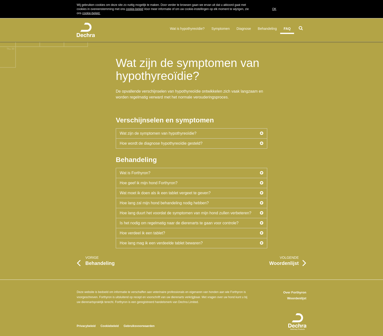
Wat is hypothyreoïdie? (187, 29)
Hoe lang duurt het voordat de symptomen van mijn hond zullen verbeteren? (191, 213)
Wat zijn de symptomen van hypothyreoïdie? (191, 133)
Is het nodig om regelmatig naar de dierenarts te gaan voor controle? (191, 223)
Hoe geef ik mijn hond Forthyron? (191, 183)
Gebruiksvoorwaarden (139, 326)
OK (274, 9)
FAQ (287, 29)
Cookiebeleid (109, 326)
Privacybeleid (86, 326)
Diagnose (243, 29)
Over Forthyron (294, 292)
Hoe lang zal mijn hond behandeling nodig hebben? (191, 203)
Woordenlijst (296, 298)
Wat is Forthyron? (191, 173)
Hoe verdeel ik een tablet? (191, 233)
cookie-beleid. (91, 13)
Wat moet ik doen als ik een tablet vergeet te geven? (191, 193)
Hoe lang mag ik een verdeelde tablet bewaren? (191, 243)
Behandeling (267, 29)
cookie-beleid (134, 9)
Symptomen (221, 29)
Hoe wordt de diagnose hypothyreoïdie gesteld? (191, 143)
